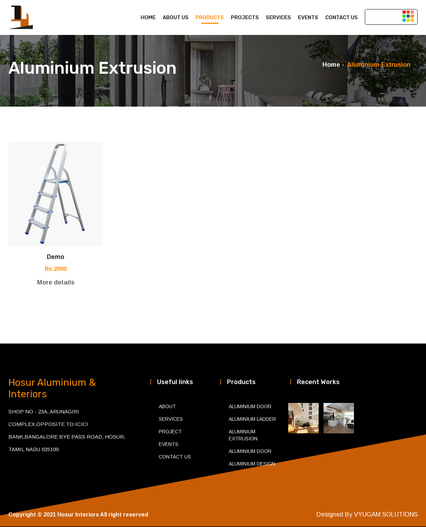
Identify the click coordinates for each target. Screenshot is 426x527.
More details (55, 282)
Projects (245, 17)
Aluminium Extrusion (243, 435)
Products (210, 17)
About (167, 406)
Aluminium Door (250, 406)
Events (308, 17)
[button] (408, 16)
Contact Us (175, 457)
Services (278, 17)
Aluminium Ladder (252, 419)
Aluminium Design (252, 464)
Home (148, 17)
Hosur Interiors (78, 515)
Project (170, 431)
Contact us (341, 17)
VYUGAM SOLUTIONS (386, 514)
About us (176, 17)
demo (55, 257)
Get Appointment (391, 16)
